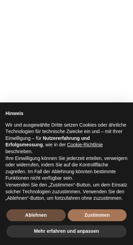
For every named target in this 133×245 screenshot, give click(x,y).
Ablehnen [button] (36, 215)
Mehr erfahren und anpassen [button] (66, 231)
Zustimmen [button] (97, 215)
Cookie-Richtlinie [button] (85, 144)
